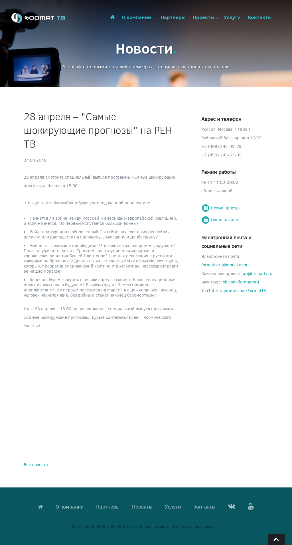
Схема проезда (221, 208)
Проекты (203, 17)
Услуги (232, 17)
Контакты (260, 17)
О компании (136, 17)
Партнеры (173, 17)
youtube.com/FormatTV (243, 290)
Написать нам (219, 220)
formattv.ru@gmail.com (224, 265)
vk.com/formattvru (241, 282)
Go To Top (276, 539)
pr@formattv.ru (258, 273)
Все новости (36, 464)
